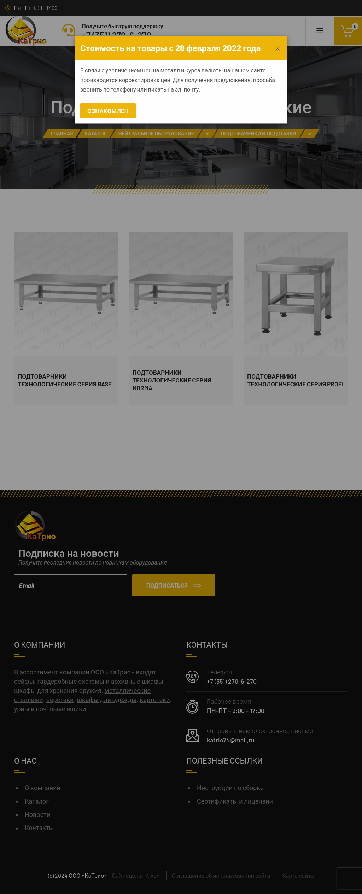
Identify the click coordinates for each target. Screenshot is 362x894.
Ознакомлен (108, 110)
